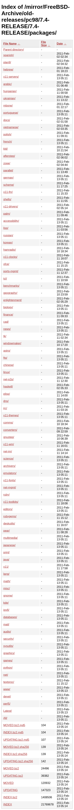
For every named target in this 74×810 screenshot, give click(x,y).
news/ (7, 328)
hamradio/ (9, 249)
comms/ (8, 422)
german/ (8, 177)
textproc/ (8, 682)
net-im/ (7, 451)
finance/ (8, 314)
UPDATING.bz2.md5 (16, 739)
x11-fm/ (8, 192)
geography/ (10, 292)
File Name (10, 43)
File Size (44, 44)
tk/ (4, 336)
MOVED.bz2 (11, 768)
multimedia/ (10, 537)
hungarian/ (10, 91)
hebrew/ (8, 69)
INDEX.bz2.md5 (13, 732)
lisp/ (5, 228)
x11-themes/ (11, 415)
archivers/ (9, 465)
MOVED (8, 782)
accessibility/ (11, 220)
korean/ (8, 242)
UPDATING (10, 790)
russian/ (8, 235)
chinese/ (8, 365)
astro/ (6, 350)
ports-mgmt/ (10, 271)
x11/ (6, 566)
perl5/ (6, 703)
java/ (6, 559)
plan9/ (7, 62)
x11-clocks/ (10, 256)
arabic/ (7, 84)
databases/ (10, 617)
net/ (5, 674)
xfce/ (6, 264)
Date (60, 43)
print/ (6, 552)
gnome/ (8, 595)
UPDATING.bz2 (13, 775)
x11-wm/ (8, 444)
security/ (8, 638)
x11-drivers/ (10, 206)
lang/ (6, 573)
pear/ (6, 530)
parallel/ (8, 170)
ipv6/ (6, 609)
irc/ (5, 408)
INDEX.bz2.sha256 (15, 754)
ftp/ (5, 357)
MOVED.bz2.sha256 (16, 746)
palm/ (6, 213)
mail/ (6, 624)
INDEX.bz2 (10, 797)
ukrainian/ (9, 98)
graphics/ (9, 653)
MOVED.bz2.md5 (14, 725)
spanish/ (8, 55)
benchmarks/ (11, 285)
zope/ (6, 163)
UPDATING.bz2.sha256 (18, 761)
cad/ (6, 321)
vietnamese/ (10, 127)
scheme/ (8, 184)
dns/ (6, 401)
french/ (7, 141)
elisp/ (6, 393)
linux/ (6, 372)
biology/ (8, 307)
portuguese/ (10, 112)
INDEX (7, 804)
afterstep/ (9, 155)
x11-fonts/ (9, 480)
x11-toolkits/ (10, 501)
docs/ (6, 120)
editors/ (7, 509)
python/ (7, 667)
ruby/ (6, 494)
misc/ (6, 588)
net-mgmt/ (9, 487)
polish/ (7, 134)
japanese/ (9, 545)
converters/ (10, 429)
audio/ (7, 631)
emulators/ (9, 473)
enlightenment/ (12, 300)
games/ (7, 660)
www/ (6, 689)
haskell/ (8, 386)
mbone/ (8, 105)
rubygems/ (9, 516)
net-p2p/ (8, 379)
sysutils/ (8, 646)
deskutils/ (9, 523)
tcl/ (5, 278)
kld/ (5, 148)
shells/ (7, 199)
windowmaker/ (12, 343)
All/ (5, 718)
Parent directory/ (13, 49)
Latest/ (7, 710)
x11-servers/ (11, 76)
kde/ (6, 602)
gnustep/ (8, 437)
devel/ (7, 696)
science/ (8, 458)
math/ (6, 581)
